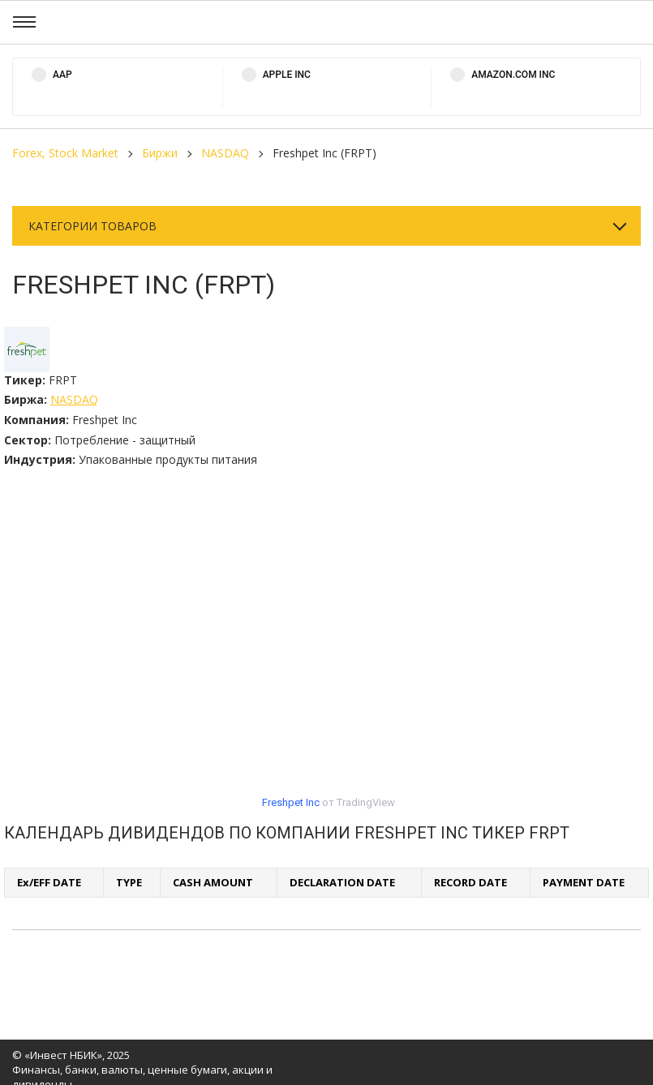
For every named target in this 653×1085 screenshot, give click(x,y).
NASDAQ (225, 153)
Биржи (160, 153)
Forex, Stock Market (65, 153)
